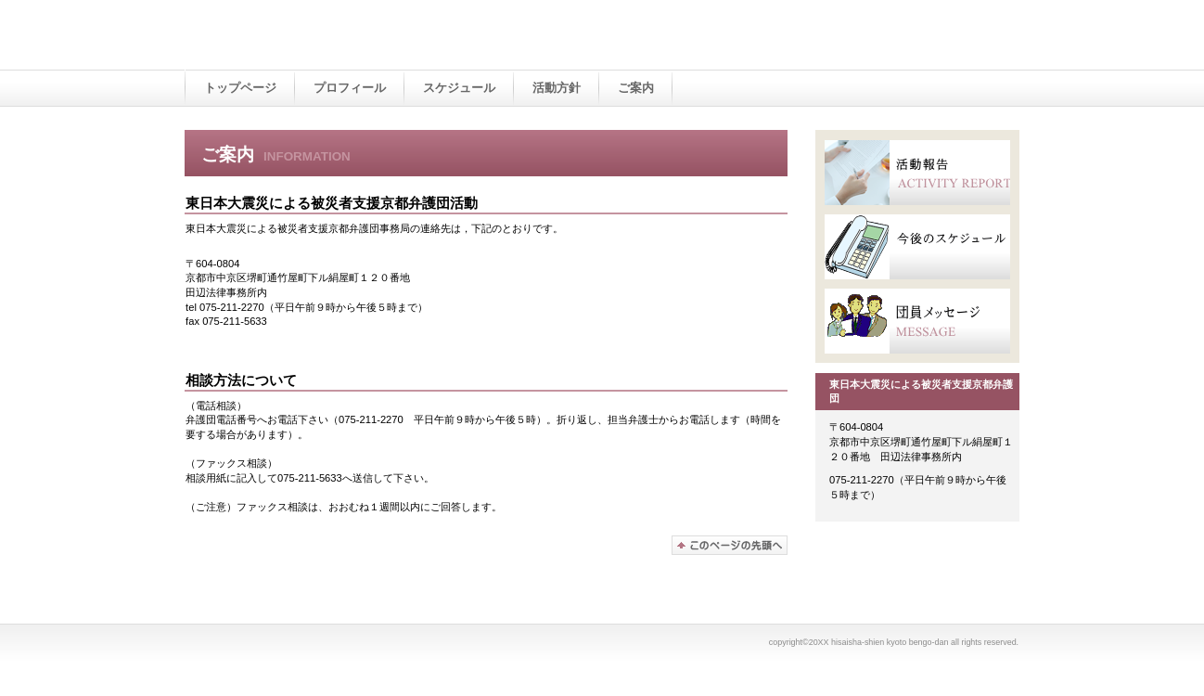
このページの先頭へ (730, 545)
